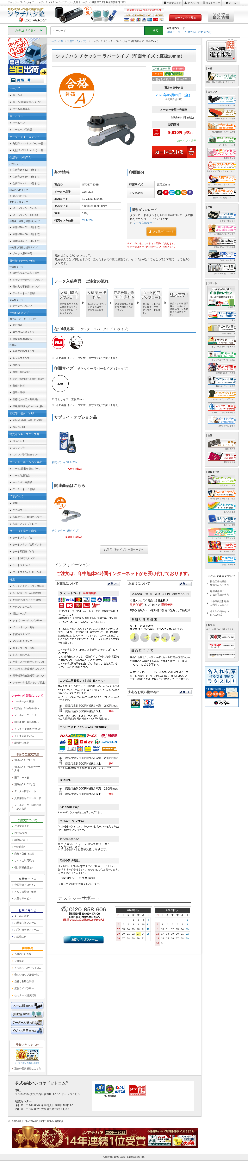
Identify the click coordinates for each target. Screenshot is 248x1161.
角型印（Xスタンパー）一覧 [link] (28, 143)
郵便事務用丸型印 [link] (22, 338)
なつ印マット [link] (20, 510)
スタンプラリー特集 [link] (23, 648)
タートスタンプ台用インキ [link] (27, 544)
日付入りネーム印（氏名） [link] (27, 272)
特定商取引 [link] (20, 846)
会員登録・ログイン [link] (25, 884)
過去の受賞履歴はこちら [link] (27, 1068)
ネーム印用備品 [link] (21, 108)
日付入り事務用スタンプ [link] (26, 286)
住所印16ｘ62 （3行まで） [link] (27, 169)
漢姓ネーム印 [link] (20, 613)
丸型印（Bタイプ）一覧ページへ (124, 549)
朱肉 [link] (15, 503)
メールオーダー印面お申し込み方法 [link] (27, 807)
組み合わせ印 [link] (20, 195)
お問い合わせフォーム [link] (26, 929)
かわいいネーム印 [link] (22, 606)
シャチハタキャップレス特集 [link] (28, 586)
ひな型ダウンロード (161, 231)
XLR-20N (87, 220)
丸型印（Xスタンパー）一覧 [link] (28, 150)
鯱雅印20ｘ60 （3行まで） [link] (27, 234)
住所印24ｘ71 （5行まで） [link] (27, 183)
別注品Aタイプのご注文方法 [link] (27, 769)
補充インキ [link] (19, 440)
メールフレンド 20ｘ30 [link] (25, 215)
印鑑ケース (174, 32)
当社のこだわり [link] (22, 953)
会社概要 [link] (19, 960)
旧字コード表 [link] (21, 777)
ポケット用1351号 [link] (22, 253)
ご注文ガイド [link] (21, 826)
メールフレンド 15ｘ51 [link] (25, 208)
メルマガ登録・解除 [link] (25, 891)
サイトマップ (213, 3)
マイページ (193, 3)
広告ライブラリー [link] (24, 988)
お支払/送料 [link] (20, 833)
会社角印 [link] (17, 324)
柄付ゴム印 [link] (19, 427)
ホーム (232, 3)
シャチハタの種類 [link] (24, 701)
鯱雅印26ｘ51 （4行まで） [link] (27, 241)
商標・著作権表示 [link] (24, 853)
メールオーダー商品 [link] (23, 627)
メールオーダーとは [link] (25, 715)
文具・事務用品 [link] (21, 654)
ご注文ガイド (174, 3)
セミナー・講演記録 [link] (25, 995)
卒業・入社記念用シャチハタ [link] (28, 661)
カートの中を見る (185, 17)
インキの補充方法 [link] (24, 735)
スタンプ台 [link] (19, 447)
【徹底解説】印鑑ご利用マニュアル (219, 603)
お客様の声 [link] (20, 936)
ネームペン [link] (19, 122)
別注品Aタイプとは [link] (24, 760)
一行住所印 (189, 32)
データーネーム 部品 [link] (24, 293)
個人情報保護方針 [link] (24, 867)
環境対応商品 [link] (21, 742)
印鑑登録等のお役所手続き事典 (219, 593)
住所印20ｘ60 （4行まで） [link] (27, 176)
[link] (67, 450)
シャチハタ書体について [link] (27, 729)
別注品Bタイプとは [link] (24, 784)
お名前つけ (205, 32)
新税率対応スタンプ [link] (23, 351)
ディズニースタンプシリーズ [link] (28, 620)
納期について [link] (21, 839)
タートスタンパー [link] (22, 565)
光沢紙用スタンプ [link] (22, 641)
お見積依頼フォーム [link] (25, 922)
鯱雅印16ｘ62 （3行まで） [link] (27, 227)
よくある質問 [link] (21, 915)
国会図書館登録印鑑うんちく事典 (219, 583)
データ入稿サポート (145, 222)
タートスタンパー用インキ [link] (27, 572)
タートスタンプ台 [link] (22, 537)
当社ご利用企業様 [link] (24, 981)
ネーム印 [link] (17, 95)
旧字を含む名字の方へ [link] (26, 722)
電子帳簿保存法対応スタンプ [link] (28, 675)
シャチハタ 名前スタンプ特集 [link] (29, 682)
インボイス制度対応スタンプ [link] (28, 668)
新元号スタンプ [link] (21, 358)
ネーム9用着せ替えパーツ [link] (26, 102)
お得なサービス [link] (22, 898)
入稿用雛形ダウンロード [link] (27, 798)
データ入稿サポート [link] (25, 791)
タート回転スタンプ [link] (23, 558)
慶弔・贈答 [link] (19, 392)
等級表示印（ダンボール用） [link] (28, 406)
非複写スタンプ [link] (21, 634)
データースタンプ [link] (22, 305)
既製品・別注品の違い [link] (26, 708)
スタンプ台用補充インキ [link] (26, 454)
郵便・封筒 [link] (19, 385)
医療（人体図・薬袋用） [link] (26, 399)
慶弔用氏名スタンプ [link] (23, 331)
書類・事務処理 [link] (21, 371)
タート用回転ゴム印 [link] (23, 551)
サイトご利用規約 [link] (24, 860)
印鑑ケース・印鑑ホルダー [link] (27, 516)
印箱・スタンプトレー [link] (25, 523)
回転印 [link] (28, 420)
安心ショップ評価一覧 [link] (26, 974)
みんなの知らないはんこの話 (219, 613)
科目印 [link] (16, 364)
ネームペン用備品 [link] (22, 129)
